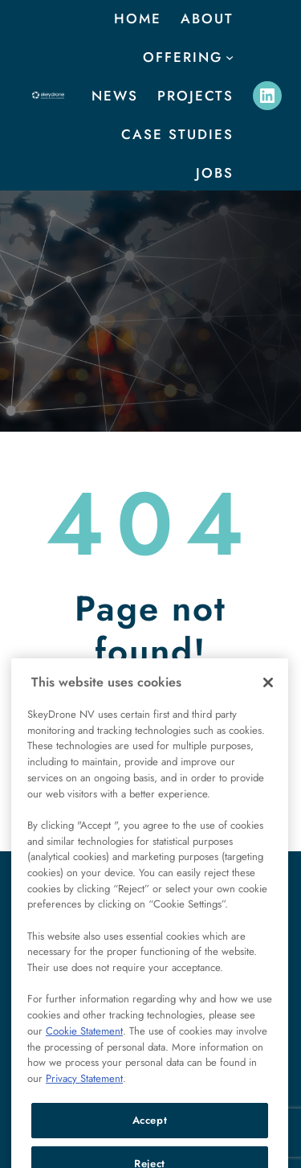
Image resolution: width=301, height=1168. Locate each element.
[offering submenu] (230, 57)
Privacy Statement (84, 1098)
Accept (150, 1140)
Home (137, 18)
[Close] (268, 702)
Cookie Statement (84, 1051)
